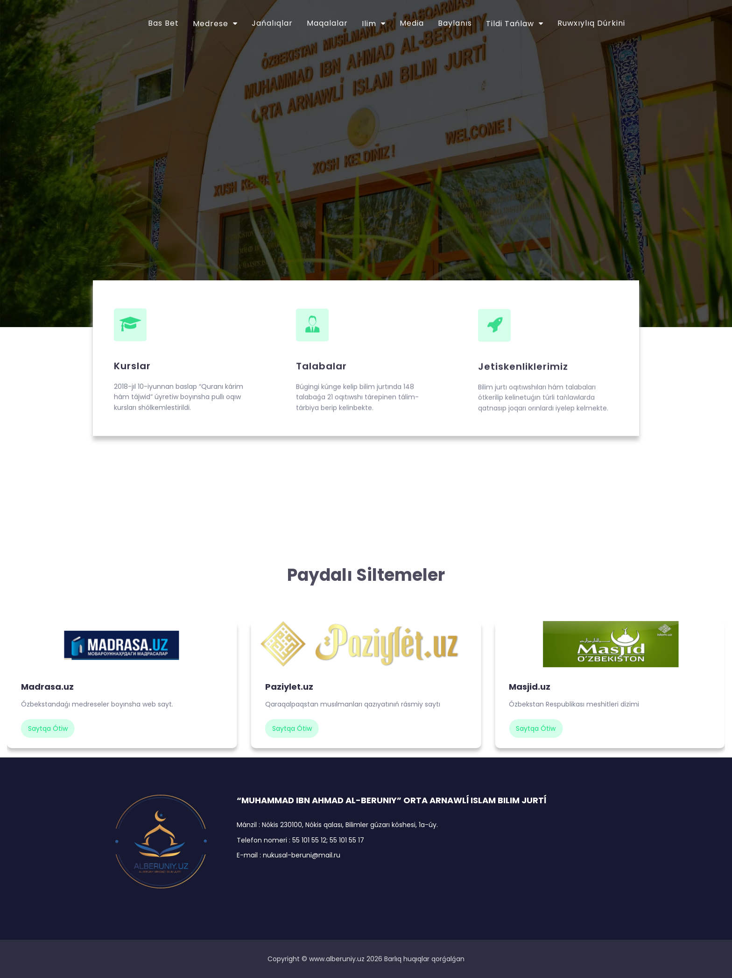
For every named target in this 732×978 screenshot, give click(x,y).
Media (412, 23)
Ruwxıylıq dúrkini (591, 23)
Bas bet (163, 23)
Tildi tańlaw (510, 23)
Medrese (210, 23)
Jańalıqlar (272, 23)
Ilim (369, 23)
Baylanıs (455, 23)
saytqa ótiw (48, 728)
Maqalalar (327, 23)
